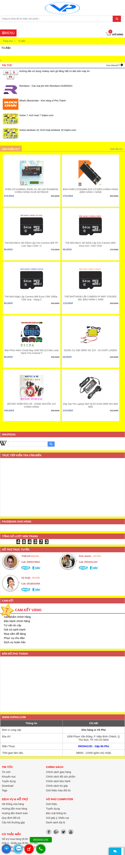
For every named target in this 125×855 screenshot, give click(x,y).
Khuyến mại (8, 776)
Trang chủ (8, 41)
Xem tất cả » (116, 149)
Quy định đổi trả (11, 817)
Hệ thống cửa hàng (13, 804)
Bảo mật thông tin (56, 813)
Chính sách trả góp (57, 785)
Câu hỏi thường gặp (13, 822)
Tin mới (6, 772)
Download (7, 785)
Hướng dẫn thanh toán (15, 813)
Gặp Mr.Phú (102, 746)
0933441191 (85, 746)
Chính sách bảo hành (58, 781)
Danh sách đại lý (55, 822)
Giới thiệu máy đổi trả (58, 790)
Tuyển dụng (53, 808)
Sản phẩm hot (11, 149)
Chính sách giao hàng (58, 772)
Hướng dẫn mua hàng (14, 808)
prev (119, 64)
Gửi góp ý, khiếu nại (57, 817)
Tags (4, 790)
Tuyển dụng (9, 781)
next (122, 64)
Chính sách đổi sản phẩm (60, 776)
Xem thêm (111, 65)
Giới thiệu (51, 804)
